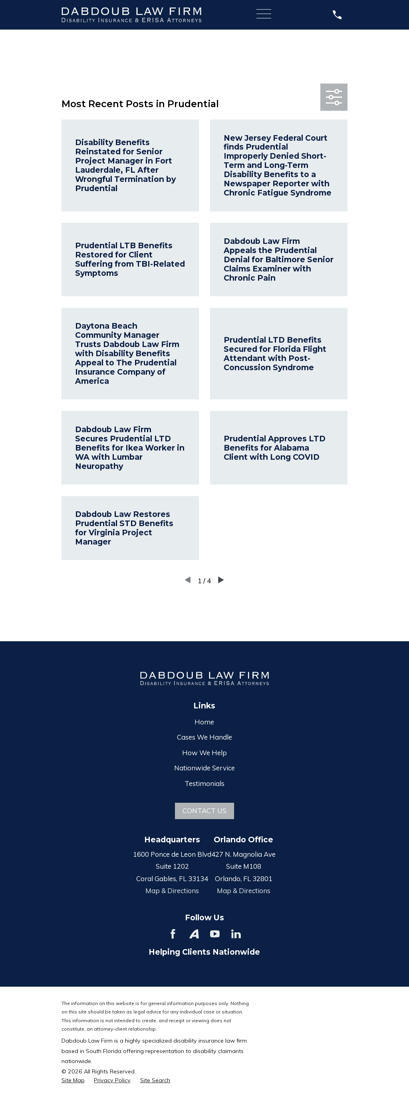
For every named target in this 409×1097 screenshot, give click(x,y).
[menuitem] (73, 1081)
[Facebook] (173, 934)
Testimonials (204, 783)
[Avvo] (194, 934)
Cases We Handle (204, 737)
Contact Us (204, 810)
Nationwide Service (204, 768)
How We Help (204, 752)
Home (204, 722)
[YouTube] (215, 934)
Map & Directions (172, 890)
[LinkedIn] (236, 934)
